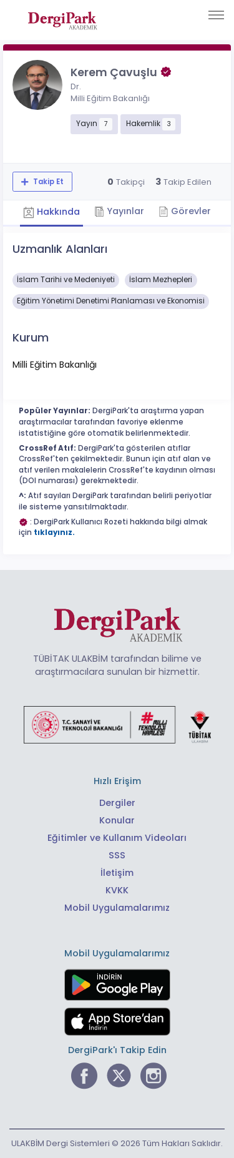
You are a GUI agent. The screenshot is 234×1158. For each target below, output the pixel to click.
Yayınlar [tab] (119, 211)
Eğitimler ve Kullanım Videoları (117, 838)
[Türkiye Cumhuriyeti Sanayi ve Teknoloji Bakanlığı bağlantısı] (117, 724)
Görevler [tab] (184, 211)
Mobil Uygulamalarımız (117, 907)
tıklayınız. (54, 532)
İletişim (117, 872)
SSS (117, 855)
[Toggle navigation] (216, 14)
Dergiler (117, 803)
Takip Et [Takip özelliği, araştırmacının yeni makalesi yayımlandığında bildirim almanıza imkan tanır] (47, 182)
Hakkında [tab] (51, 212)
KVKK (117, 890)
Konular (117, 820)
